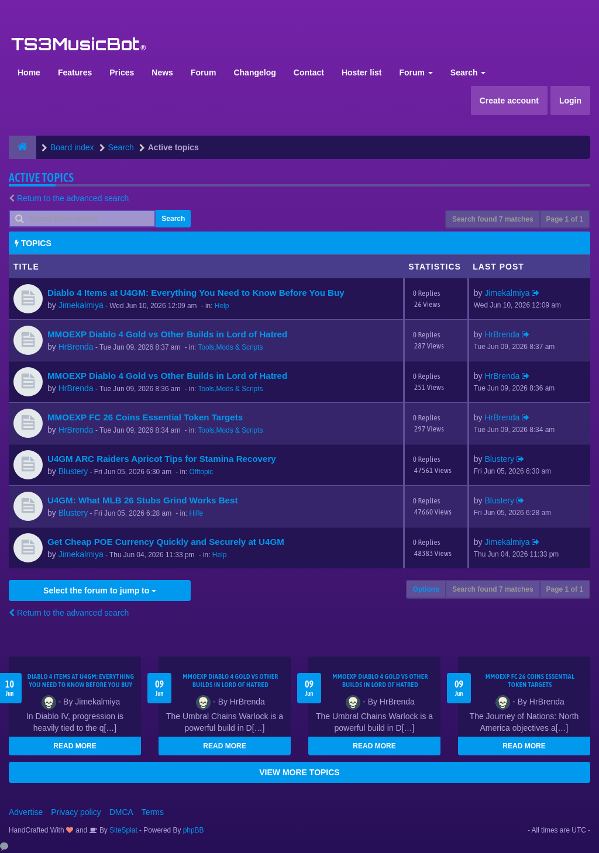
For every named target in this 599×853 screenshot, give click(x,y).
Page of (564, 219)
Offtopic (201, 472)
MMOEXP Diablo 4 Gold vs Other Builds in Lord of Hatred (167, 334)
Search (468, 72)
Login (570, 100)
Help (222, 306)
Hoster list (361, 72)
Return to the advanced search (73, 198)
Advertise (26, 812)
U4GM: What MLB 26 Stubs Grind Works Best (142, 500)
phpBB (193, 830)
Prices (121, 72)
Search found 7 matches (492, 219)
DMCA (121, 812)
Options (426, 589)
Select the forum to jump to (99, 590)
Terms (153, 812)
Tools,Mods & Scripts (230, 347)
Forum (203, 72)
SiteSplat (122, 830)
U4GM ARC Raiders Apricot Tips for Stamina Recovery (161, 459)
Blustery (73, 471)
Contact (309, 72)
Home (29, 72)
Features (75, 72)
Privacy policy (76, 812)
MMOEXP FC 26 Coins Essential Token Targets (145, 417)
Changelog (254, 72)
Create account (509, 100)
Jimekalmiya (81, 305)
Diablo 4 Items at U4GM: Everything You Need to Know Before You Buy (196, 293)
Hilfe (196, 513)
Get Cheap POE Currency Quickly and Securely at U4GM (165, 542)
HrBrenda (76, 346)
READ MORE (74, 746)
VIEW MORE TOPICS (299, 772)
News (162, 72)
